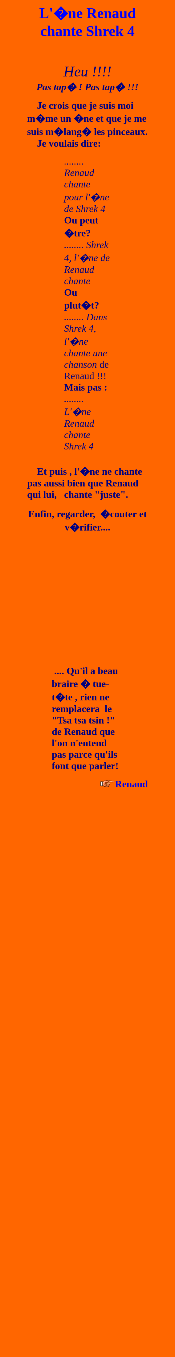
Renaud (131, 783)
